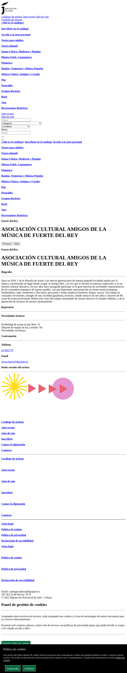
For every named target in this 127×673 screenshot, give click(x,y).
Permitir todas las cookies (16, 643)
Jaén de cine (42, 16)
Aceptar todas (13, 668)
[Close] (2, 139)
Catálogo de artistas (11, 16)
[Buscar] (2, 136)
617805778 (7, 350)
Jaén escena (29, 16)
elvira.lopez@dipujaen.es (14, 361)
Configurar (29, 668)
